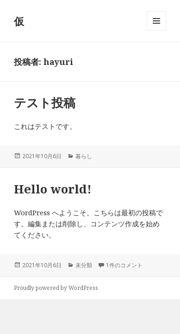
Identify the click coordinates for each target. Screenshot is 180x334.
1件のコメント (124, 265)
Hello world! (53, 188)
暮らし (83, 156)
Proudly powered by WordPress (56, 288)
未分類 (83, 265)
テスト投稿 (44, 102)
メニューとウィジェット (156, 30)
